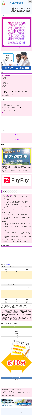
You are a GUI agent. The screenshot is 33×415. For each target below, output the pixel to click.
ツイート (3, 15)
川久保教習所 (8, 264)
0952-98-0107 (18, 206)
